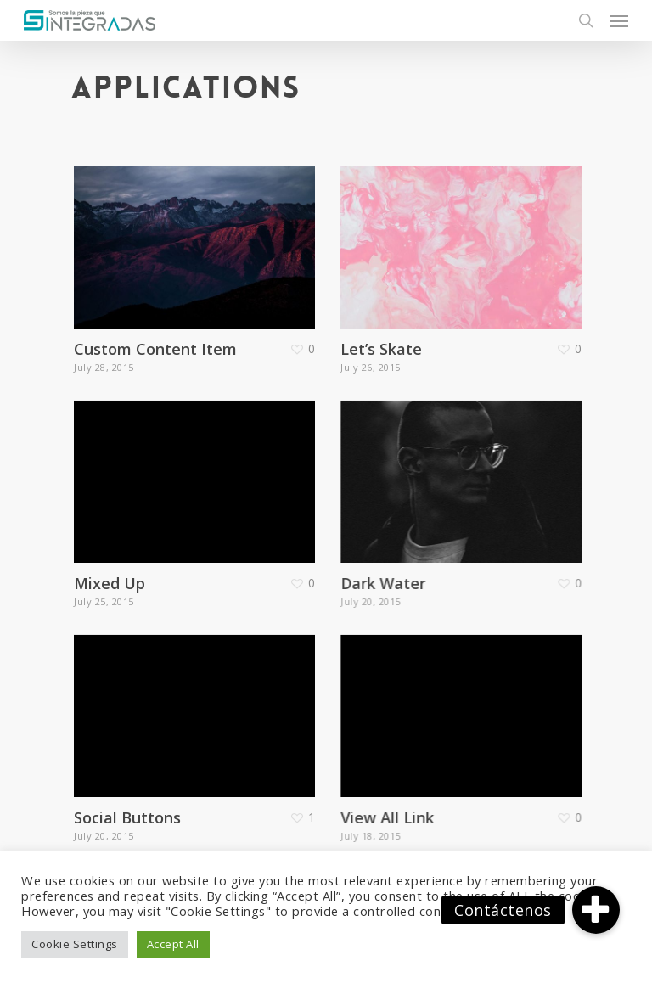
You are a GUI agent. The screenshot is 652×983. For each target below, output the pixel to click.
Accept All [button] (173, 944)
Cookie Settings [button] (74, 944)
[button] (596, 910)
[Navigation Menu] (619, 20)
